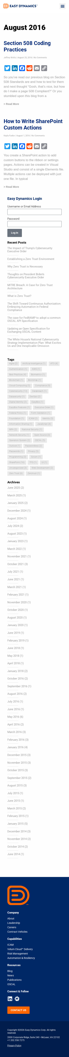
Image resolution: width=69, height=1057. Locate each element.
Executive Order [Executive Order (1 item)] (44, 407)
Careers (11, 927)
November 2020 (17, 602)
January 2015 (15, 823)
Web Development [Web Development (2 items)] (42, 468)
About (10, 918)
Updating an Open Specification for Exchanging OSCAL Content (28, 330)
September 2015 (17, 778)
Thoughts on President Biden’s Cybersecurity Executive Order (25, 276)
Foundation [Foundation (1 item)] (16, 418)
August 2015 (15, 785)
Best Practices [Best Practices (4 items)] (17, 374)
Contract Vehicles (17, 931)
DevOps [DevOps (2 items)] (35, 396)
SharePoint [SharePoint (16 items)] (16, 462)
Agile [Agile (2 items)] (13, 363)
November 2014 (17, 839)
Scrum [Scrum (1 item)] (36, 457)
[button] (62, 6)
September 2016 (17, 686)
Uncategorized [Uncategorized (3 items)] (18, 468)
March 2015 (14, 808)
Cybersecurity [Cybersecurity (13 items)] (18, 391)
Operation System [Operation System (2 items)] (19, 440)
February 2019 (15, 640)
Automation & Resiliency (21, 958)
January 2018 (15, 671)
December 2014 (16, 831)
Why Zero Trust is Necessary (25, 266)
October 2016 (15, 678)
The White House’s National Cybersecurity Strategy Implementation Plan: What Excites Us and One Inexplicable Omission (34, 343)
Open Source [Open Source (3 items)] (42, 435)
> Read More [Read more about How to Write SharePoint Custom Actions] (11, 186)
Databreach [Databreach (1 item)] (39, 391)
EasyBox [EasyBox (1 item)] (37, 402)
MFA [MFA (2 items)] (13, 429)
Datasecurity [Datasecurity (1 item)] (17, 396)
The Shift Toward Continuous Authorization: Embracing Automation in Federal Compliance (34, 307)
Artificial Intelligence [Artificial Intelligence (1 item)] (33, 363)
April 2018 (13, 663)
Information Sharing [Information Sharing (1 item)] (20, 424)
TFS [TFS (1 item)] (33, 462)
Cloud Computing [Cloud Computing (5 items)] (19, 385)
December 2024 (16, 510)
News (10, 975)
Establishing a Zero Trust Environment (30, 259)
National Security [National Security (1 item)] (32, 429)
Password (13, 218)
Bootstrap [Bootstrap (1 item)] (34, 380)
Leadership (13, 922)
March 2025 (14, 495)
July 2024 (13, 526)
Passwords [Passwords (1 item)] (16, 451)
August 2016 (15, 693)
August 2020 (15, 617)
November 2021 (17, 556)
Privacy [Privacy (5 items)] (33, 451)
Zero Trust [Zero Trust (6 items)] (16, 473)
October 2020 (15, 610)
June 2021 (13, 579)
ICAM (10, 944)
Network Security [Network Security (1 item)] (19, 435)
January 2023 (15, 541)
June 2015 (13, 800)
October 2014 (15, 846)
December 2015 (16, 755)
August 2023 (15, 533)
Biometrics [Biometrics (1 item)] (38, 374)
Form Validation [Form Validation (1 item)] (40, 413)
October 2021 (15, 564)
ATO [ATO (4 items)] (54, 363)
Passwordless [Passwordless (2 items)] (33, 446)
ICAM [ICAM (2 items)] (33, 418)
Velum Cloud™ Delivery (20, 949)
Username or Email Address (24, 206)
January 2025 (15, 503)
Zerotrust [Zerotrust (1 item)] (34, 473)
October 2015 (15, 770)
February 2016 (15, 739)
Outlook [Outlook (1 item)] (14, 446)
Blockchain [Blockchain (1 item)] (16, 380)
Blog (10, 971)
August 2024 (15, 518)
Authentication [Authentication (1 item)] (18, 369)
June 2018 (13, 648)
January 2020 (15, 625)
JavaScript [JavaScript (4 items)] (44, 424)
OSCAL (11, 984)
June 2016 (13, 709)
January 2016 (15, 747)
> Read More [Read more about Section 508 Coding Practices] (11, 104)
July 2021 (13, 571)
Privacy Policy (14, 1045)
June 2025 (13, 487)
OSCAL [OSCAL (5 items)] (40, 440)
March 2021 (14, 587)
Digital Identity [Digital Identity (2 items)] (18, 402)
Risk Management (17, 953)
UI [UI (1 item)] (44, 462)
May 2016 (13, 716)
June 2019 (13, 632)
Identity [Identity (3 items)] (48, 418)
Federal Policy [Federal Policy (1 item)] (17, 413)
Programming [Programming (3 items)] (17, 457)
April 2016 (13, 724)
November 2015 (17, 762)
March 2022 (14, 549)
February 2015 (15, 816)
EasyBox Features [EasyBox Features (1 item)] (19, 407)
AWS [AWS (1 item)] (36, 369)
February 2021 (15, 594)
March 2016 (14, 732)
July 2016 (13, 701)
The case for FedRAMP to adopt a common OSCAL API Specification (34, 319)
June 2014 (13, 854)
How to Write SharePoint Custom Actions (33, 124)
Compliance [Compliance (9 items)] (42, 385)
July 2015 (13, 793)
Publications (14, 979)
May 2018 (13, 655)
